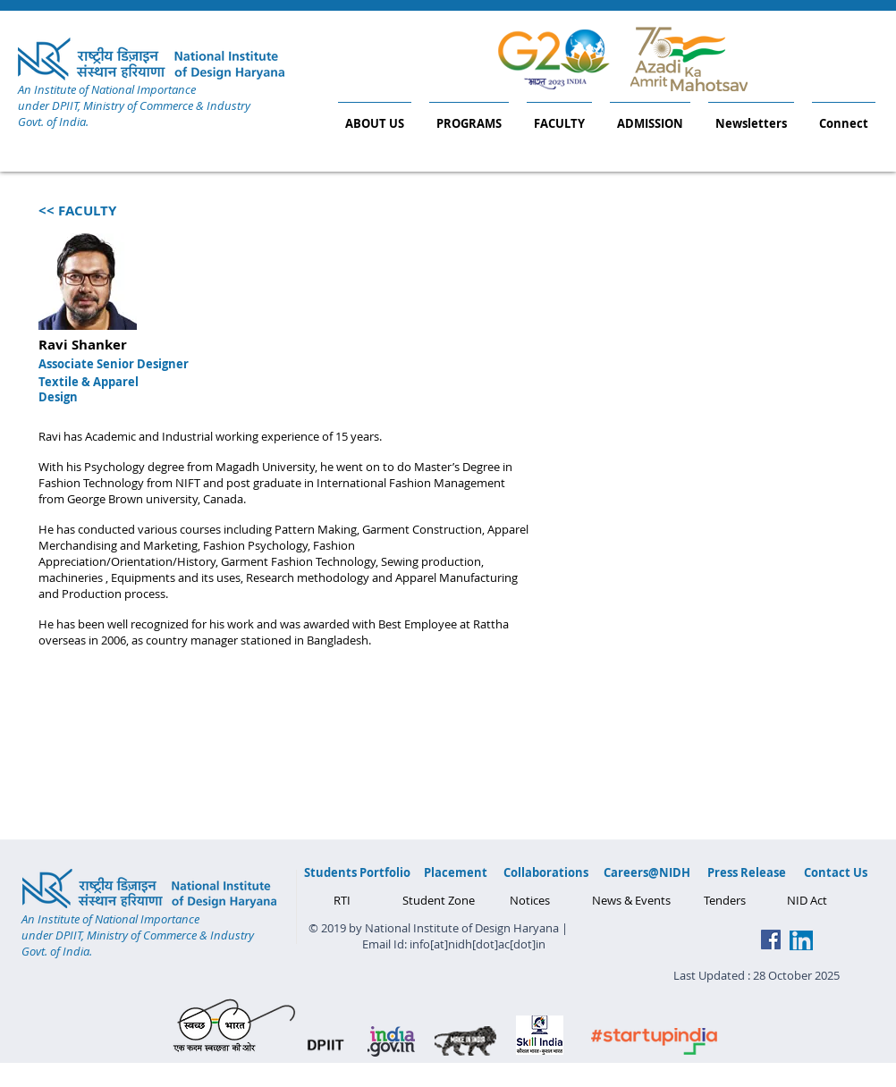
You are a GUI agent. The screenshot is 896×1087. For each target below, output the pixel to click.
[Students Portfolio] (357, 872)
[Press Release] (746, 872)
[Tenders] (724, 900)
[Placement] (455, 872)
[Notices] (529, 900)
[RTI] (342, 900)
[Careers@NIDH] (647, 872)
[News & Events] (630, 900)
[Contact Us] (836, 872)
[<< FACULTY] (77, 210)
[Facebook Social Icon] (771, 939)
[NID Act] (807, 900)
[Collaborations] (545, 872)
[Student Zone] (438, 900)
